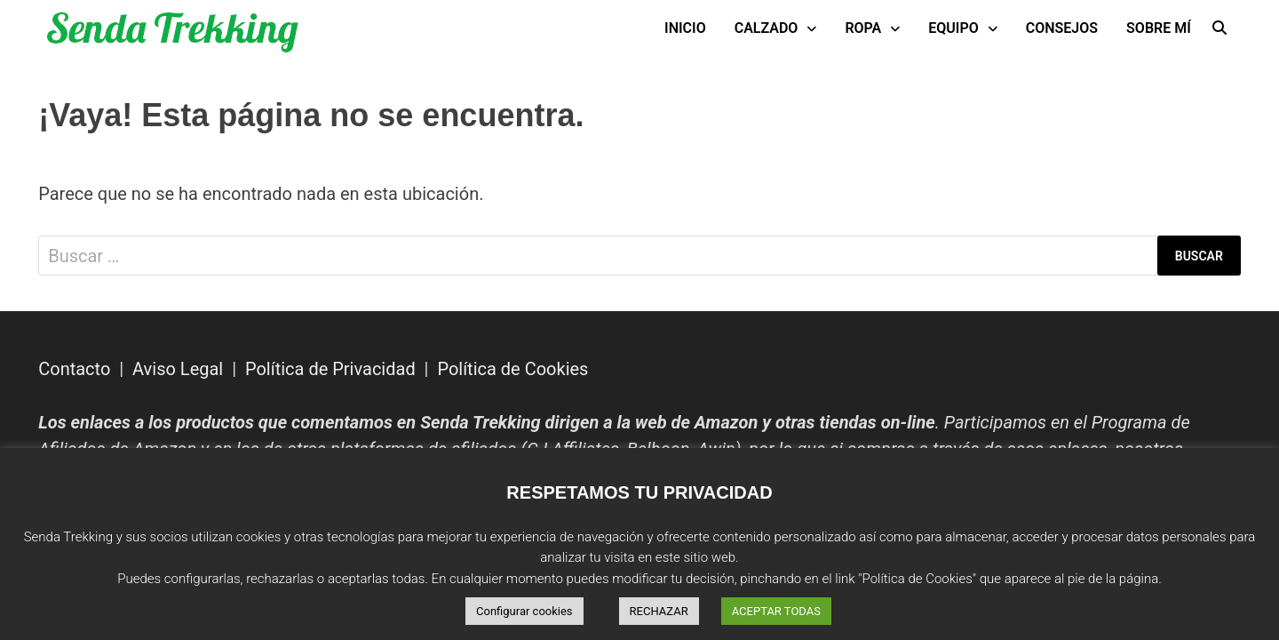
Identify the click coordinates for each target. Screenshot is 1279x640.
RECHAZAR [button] (659, 611)
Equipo (953, 28)
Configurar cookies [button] (524, 611)
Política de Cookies (512, 369)
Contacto (74, 369)
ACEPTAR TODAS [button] (776, 611)
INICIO (685, 28)
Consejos (1062, 28)
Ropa (863, 28)
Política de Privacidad (330, 369)
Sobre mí (1158, 28)
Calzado (766, 28)
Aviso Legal (177, 369)
